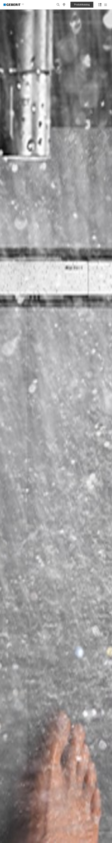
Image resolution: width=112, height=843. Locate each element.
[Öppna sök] (58, 5)
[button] (58, 5)
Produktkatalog (82, 4)
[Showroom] (64, 5)
